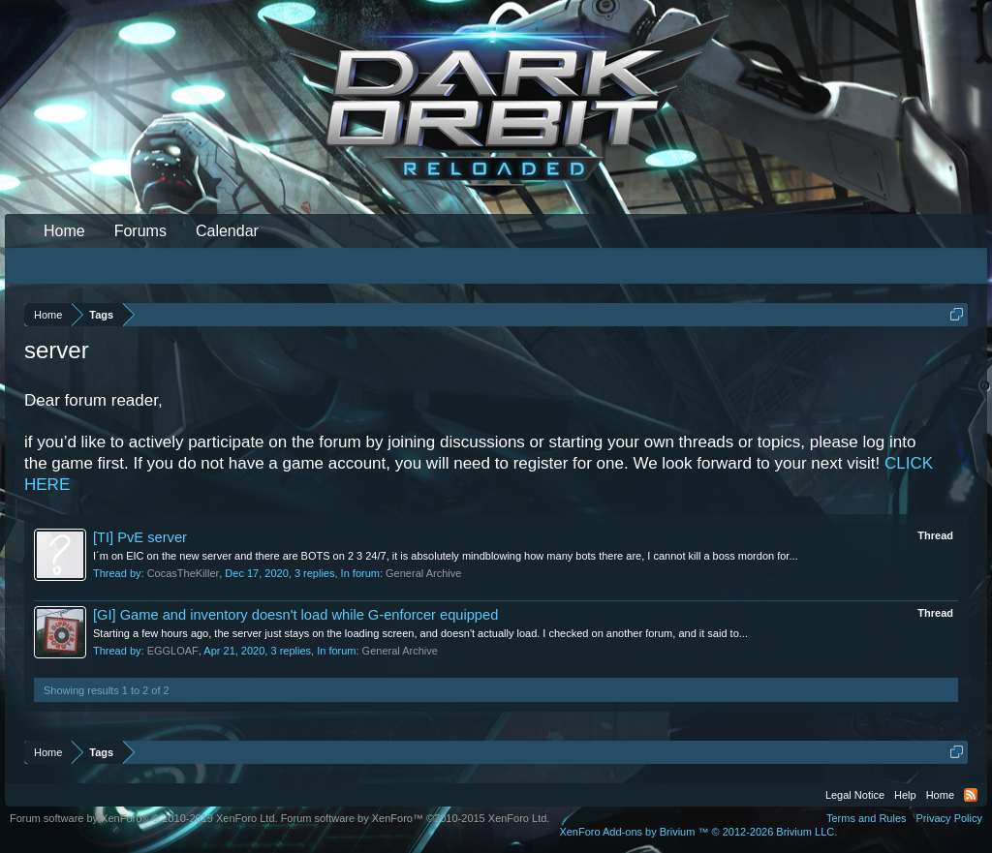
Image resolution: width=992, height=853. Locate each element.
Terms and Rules (866, 818)
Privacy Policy (949, 818)
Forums (140, 231)
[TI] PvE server (140, 537)
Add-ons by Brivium (698, 832)
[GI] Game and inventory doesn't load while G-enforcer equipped (295, 615)
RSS (970, 795)
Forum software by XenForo (144, 818)
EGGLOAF (173, 650)
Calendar (227, 231)
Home (64, 231)
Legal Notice (854, 795)
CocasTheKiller (183, 573)
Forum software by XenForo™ (415, 818)
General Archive (423, 573)
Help (905, 795)
